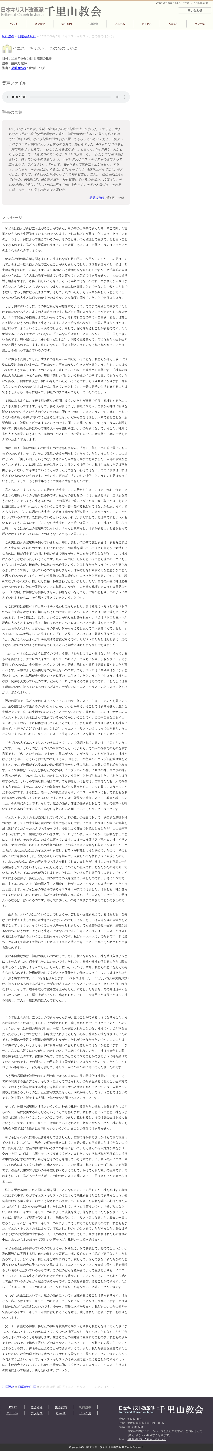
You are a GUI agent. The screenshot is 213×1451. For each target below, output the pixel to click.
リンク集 (200, 23)
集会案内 (67, 23)
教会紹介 (40, 23)
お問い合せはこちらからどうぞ (146, 1439)
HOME (13, 23)
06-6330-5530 (135, 1427)
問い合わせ (194, 10)
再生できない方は (66, 97)
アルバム (120, 23)
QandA (173, 23)
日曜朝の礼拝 (27, 36)
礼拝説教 (93, 23)
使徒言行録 (18, 68)
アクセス (146, 23)
